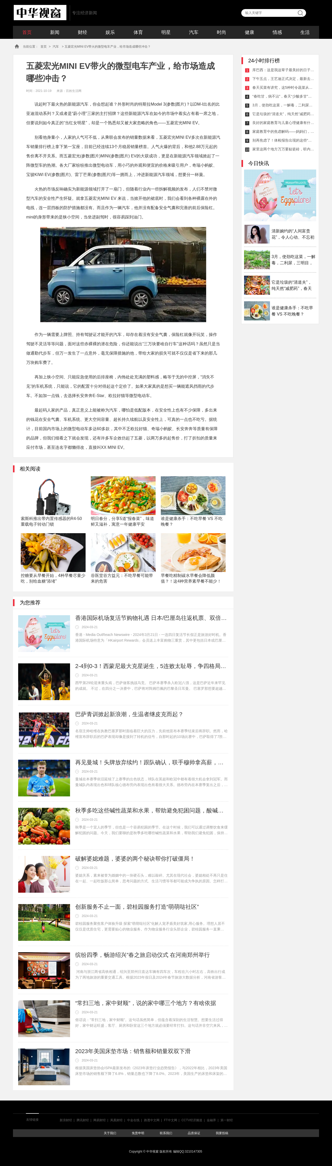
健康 (249, 32)
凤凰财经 (116, 1120)
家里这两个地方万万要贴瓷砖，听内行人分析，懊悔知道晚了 (283, 149)
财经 (82, 32)
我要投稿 (222, 1133)
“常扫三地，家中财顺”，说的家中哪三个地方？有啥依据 (145, 1003)
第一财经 (226, 1120)
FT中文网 (170, 1120)
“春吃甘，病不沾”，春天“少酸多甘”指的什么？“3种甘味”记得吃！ (283, 96)
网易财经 (99, 1120)
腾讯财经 (83, 1120)
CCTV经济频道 (192, 1120)
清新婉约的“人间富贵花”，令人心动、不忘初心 (293, 234)
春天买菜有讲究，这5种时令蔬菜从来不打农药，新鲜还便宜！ (283, 87)
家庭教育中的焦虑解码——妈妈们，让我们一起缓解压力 (283, 131)
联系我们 (166, 1133)
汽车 (193, 32)
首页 (27, 32)
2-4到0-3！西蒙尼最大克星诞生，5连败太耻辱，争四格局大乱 (151, 666)
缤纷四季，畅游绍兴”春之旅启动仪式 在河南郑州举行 (142, 955)
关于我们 (110, 1133)
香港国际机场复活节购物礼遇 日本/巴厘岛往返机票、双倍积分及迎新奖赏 (151, 618)
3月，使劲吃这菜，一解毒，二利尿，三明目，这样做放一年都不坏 (283, 105)
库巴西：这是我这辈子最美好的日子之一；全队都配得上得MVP (283, 70)
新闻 (54, 32)
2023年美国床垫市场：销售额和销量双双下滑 (133, 1051)
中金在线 (133, 1120)
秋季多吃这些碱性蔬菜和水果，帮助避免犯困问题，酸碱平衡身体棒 (151, 810)
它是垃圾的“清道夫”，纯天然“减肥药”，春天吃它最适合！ (283, 114)
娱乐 (110, 32)
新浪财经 (66, 1120)
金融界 (211, 1120)
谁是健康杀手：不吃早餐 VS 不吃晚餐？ (292, 311)
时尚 (221, 32)
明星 (166, 32)
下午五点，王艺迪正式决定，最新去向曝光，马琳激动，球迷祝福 (283, 79)
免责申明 (138, 1133)
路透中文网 (152, 1120)
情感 (277, 32)
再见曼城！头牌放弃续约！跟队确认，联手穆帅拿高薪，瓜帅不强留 (151, 762)
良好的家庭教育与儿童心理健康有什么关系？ (283, 123)
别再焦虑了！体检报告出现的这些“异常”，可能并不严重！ (283, 140)
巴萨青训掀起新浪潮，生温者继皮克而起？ (129, 714)
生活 (305, 32)
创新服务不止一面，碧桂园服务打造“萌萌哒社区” (137, 907)
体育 (138, 32)
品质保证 (194, 1133)
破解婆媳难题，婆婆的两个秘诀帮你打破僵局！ (135, 858)
